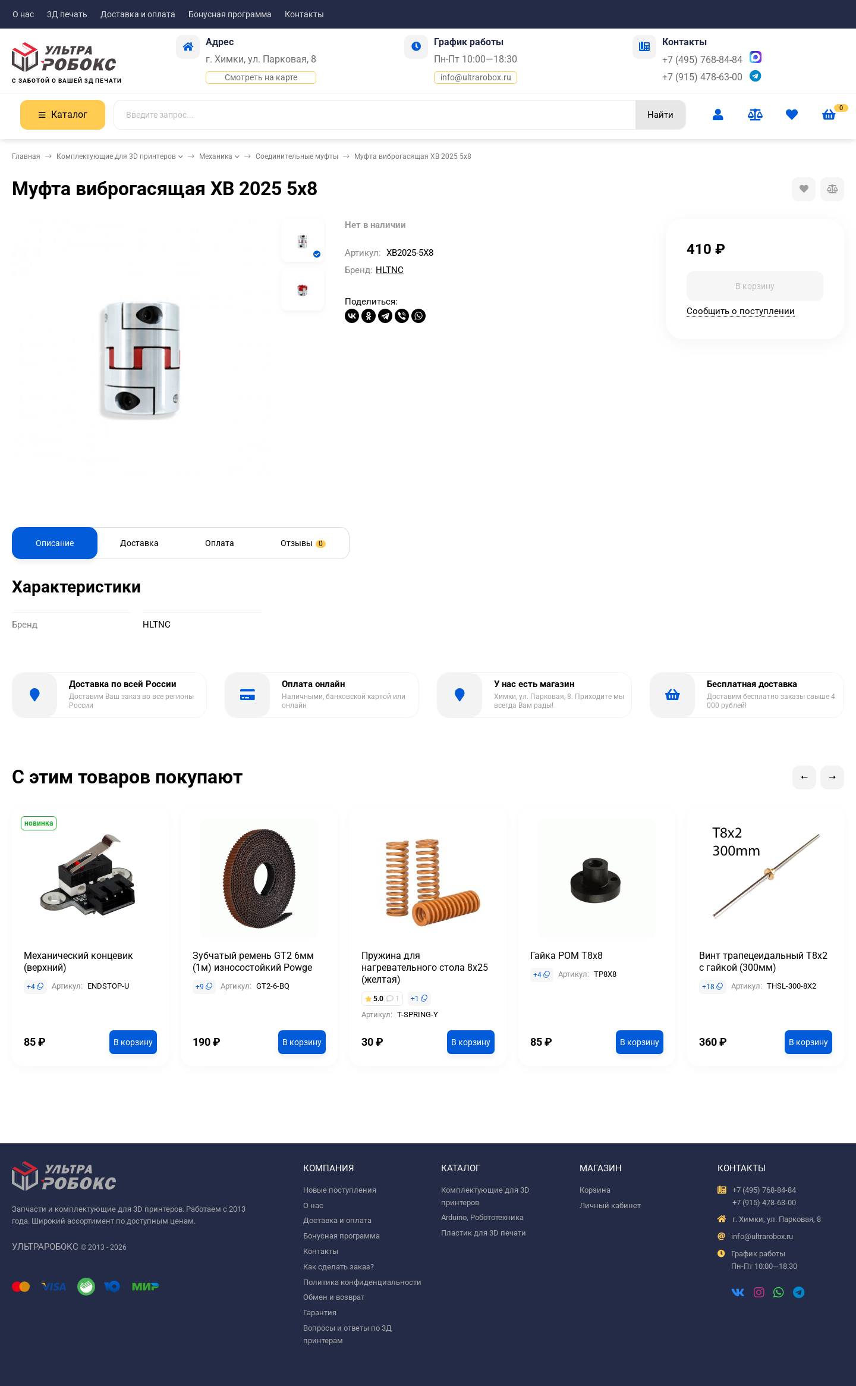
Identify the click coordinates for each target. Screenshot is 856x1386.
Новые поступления (339, 1190)
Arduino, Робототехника (482, 1217)
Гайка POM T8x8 (566, 955)
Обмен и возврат (333, 1297)
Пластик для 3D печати (483, 1232)
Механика (215, 156)
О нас (23, 14)
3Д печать (67, 14)
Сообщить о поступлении (741, 311)
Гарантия (319, 1312)
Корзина (595, 1190)
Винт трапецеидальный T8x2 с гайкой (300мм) (763, 961)
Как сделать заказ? (338, 1266)
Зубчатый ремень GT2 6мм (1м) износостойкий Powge (253, 961)
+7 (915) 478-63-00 (702, 77)
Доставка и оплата (137, 14)
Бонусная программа (230, 14)
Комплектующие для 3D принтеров (116, 156)
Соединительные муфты (297, 156)
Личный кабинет (610, 1205)
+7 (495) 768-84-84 (702, 59)
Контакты (304, 14)
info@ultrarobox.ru (475, 77)
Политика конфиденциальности (362, 1282)
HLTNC (390, 270)
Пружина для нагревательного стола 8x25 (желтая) (424, 967)
